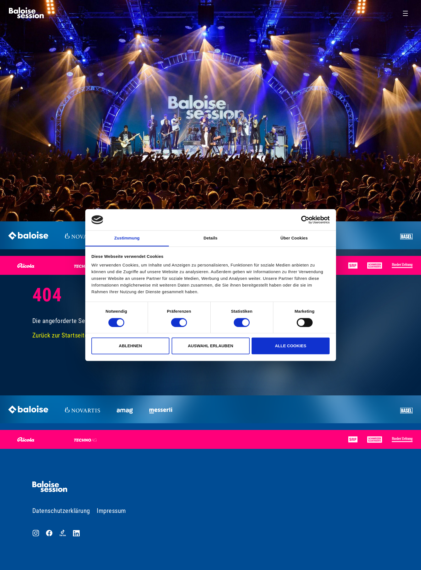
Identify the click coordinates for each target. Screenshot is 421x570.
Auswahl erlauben (210, 345)
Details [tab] (211, 238)
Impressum (111, 511)
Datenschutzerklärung (61, 511)
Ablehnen (130, 345)
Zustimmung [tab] (127, 238)
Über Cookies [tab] (294, 238)
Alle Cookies (290, 345)
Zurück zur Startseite (60, 335)
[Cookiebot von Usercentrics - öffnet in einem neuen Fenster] (305, 220)
